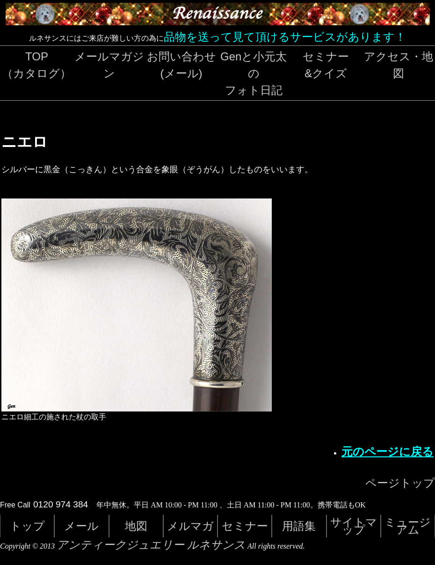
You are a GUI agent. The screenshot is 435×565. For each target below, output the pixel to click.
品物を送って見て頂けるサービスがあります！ (285, 36)
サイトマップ (353, 526)
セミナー (245, 526)
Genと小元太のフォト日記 (253, 73)
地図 (136, 526)
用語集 (299, 526)
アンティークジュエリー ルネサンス (151, 545)
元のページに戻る (387, 452)
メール (81, 526)
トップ (27, 526)
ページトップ (400, 483)
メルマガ (190, 526)
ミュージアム (407, 526)
